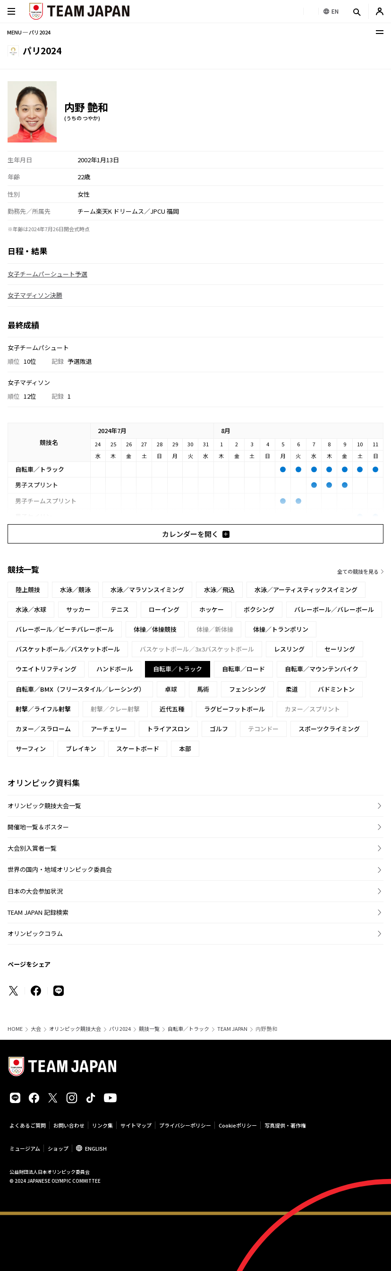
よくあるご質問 (27, 1125)
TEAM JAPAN (232, 1028)
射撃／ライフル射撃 (43, 708)
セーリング (339, 648)
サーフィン (31, 748)
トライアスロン (168, 728)
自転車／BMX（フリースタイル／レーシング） (80, 689)
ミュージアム (24, 1148)
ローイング (164, 609)
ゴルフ (219, 728)
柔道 (292, 689)
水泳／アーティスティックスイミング (306, 589)
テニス (119, 609)
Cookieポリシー (238, 1125)
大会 (36, 1028)
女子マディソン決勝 (35, 295)
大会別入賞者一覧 (32, 848)
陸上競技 (28, 589)
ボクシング (259, 609)
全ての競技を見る (358, 571)
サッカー (78, 609)
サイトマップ (136, 1125)
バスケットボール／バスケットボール (68, 648)
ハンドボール (114, 668)
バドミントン (336, 689)
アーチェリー (109, 728)
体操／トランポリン (280, 629)
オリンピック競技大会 (75, 1028)
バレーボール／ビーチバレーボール (65, 629)
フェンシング (247, 689)
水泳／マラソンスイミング (147, 589)
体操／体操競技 (155, 629)
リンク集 (102, 1125)
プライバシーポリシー (185, 1125)
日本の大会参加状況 (35, 890)
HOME (15, 1028)
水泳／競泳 (75, 589)
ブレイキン (81, 748)
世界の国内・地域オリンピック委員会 (60, 869)
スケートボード (137, 748)
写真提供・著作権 (285, 1125)
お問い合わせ (69, 1125)
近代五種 (172, 708)
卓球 (171, 689)
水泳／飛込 (219, 589)
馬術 (203, 689)
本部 (185, 748)
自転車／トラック (188, 1028)
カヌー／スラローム (43, 728)
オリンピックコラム (35, 933)
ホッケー (211, 609)
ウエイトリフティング (46, 668)
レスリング (289, 648)
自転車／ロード (243, 668)
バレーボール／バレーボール (334, 609)
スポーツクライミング (329, 728)
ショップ (58, 1148)
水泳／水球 (31, 609)
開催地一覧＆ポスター (38, 826)
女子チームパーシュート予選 (47, 273)
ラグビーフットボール (234, 708)
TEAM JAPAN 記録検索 (38, 912)
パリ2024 (120, 1028)
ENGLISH (96, 1148)
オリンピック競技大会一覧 (44, 805)
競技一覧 (149, 1028)
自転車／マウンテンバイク (321, 668)
